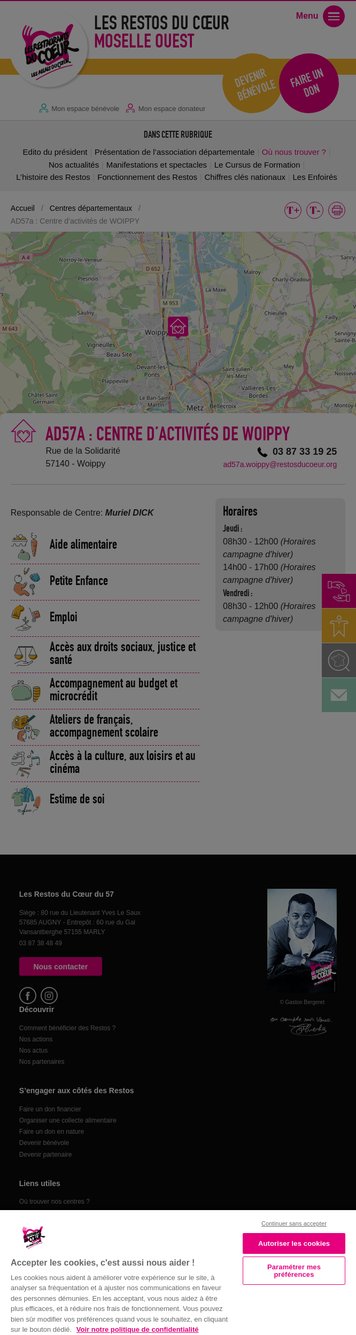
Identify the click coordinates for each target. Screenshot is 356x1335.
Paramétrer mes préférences (294, 1270)
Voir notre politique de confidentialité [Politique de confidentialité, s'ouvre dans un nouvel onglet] (137, 1329)
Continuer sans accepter (294, 1223)
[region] (178, 1271)
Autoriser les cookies (294, 1243)
